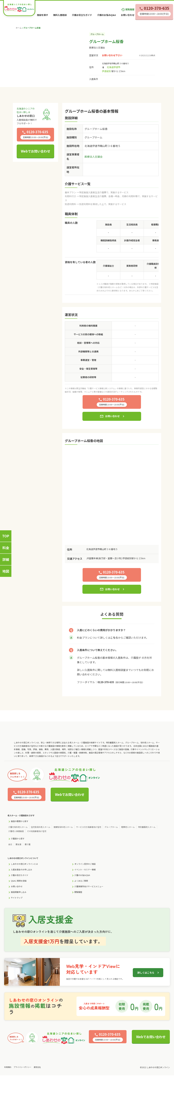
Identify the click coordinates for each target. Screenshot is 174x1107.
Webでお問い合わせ (35, 151)
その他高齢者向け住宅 (36, 831)
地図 (5, 571)
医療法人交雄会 (97, 47)
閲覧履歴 (127, 9)
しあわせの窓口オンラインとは (24, 863)
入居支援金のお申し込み (21, 869)
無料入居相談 (60, 15)
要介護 (27, 844)
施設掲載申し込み (18, 892)
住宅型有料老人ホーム (40, 827)
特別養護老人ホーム (146, 827)
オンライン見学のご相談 (85, 863)
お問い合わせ (127, 15)
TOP (5, 536)
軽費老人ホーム (128, 827)
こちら (114, 637)
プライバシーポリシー (22, 1067)
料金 (5, 547)
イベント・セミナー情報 (85, 869)
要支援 (18, 844)
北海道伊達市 (113, 67)
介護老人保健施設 (16, 831)
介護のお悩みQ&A (106, 15)
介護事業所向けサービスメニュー (88, 886)
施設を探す (42, 15)
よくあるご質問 (81, 880)
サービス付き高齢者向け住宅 (88, 827)
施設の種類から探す (19, 821)
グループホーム (111, 827)
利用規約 (7, 1067)
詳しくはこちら (145, 972)
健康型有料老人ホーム (63, 827)
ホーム (18, 27)
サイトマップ (16, 897)
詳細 (5, 559)
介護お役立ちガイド (82, 15)
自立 (10, 844)
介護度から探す (17, 838)
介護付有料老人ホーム (18, 827)
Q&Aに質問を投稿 (18, 880)
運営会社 (37, 1067)
